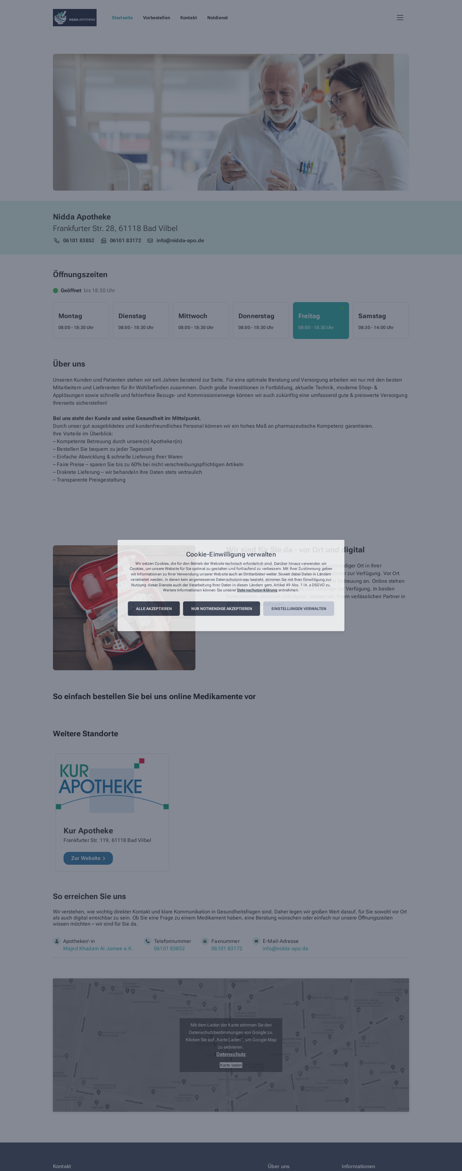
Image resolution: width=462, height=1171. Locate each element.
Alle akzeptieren (154, 608)
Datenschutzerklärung (257, 590)
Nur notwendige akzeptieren (221, 608)
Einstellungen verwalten (298, 608)
